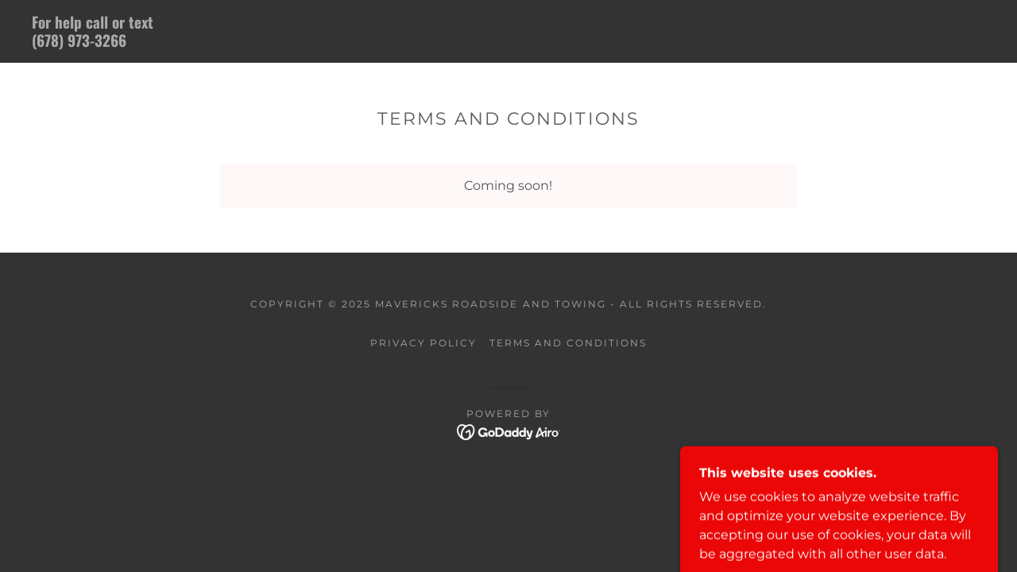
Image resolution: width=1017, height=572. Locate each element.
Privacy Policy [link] (423, 343)
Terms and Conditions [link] (568, 343)
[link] (257, 42)
